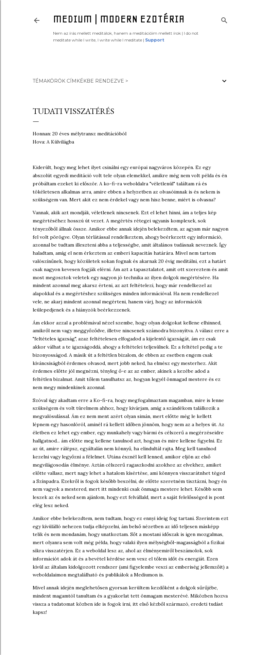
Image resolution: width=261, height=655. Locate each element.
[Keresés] (224, 19)
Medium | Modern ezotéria (119, 19)
